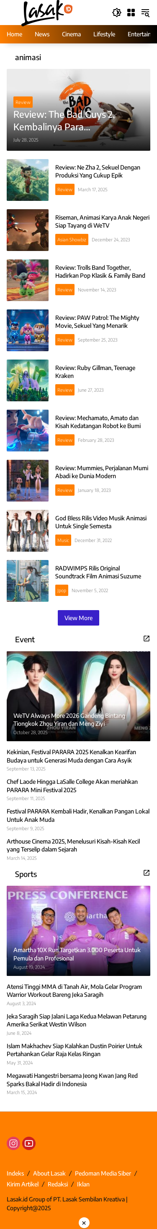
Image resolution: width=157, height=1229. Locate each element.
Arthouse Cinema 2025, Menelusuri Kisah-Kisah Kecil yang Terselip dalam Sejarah (73, 845)
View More (78, 617)
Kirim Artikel (23, 1184)
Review (23, 102)
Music (63, 540)
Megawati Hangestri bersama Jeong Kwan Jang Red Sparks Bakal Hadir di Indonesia (72, 1079)
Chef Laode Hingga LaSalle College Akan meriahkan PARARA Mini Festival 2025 (72, 785)
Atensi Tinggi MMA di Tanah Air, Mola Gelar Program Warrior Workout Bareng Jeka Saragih (74, 990)
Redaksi (58, 1184)
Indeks (15, 1173)
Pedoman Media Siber (103, 1173)
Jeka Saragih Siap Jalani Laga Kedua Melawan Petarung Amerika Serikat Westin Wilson (77, 1020)
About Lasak (49, 1173)
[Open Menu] (131, 13)
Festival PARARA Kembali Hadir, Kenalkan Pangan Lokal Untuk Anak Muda (78, 815)
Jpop (61, 590)
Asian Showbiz (71, 239)
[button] (117, 13)
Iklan (83, 1184)
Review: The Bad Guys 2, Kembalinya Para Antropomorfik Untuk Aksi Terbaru (68, 121)
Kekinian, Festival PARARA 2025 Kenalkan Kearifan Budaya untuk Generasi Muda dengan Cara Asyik (71, 756)
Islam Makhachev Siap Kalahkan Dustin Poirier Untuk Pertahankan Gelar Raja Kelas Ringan (74, 1050)
